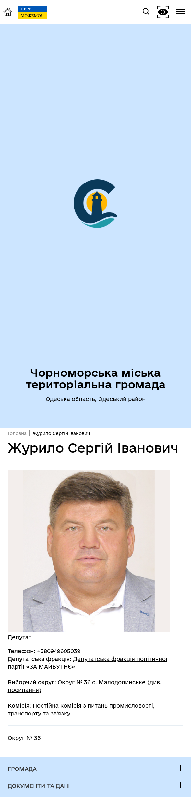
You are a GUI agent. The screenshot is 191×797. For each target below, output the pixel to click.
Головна (17, 433)
